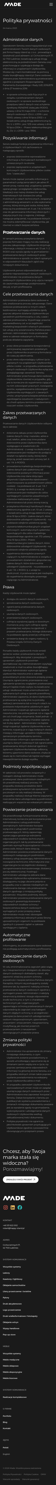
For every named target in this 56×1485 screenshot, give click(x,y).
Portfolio (7, 1416)
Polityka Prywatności (12, 1474)
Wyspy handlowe (11, 1328)
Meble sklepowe (10, 1366)
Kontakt (7, 1428)
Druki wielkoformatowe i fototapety (20, 1316)
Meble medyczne (11, 1359)
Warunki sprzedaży (11, 1479)
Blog (5, 1422)
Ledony (6, 1273)
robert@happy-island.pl (13, 1228)
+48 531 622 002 (10, 1225)
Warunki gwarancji (30, 1479)
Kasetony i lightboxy (12, 1279)
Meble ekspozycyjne (12, 1372)
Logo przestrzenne (12, 1310)
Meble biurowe (10, 1378)
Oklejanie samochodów (14, 1285)
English (6, 1454)
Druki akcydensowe (12, 1304)
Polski (5, 1447)
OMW (43, 1474)
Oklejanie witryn (10, 1322)
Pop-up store (9, 1334)
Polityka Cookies (31, 1474)
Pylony (6, 1297)
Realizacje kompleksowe (14, 1397)
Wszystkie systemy (12, 1267)
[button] (50, 4)
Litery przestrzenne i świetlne (17, 1291)
